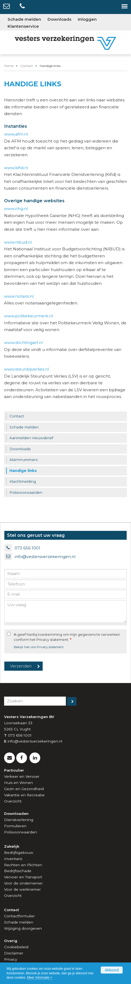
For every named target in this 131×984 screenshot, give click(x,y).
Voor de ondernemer (23, 883)
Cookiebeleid (16, 947)
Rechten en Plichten (23, 865)
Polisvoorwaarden (20, 832)
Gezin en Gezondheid (24, 789)
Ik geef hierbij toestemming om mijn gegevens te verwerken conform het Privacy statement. (67, 637)
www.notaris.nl (18, 296)
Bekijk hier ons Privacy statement (38, 647)
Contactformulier (19, 916)
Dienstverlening (18, 820)
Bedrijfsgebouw (18, 852)
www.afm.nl (16, 134)
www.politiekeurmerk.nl (28, 315)
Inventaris (13, 859)
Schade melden (18, 922)
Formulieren (15, 826)
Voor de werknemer (22, 889)
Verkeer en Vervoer (21, 776)
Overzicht (13, 801)
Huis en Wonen (18, 782)
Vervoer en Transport (23, 877)
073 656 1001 (27, 547)
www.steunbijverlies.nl (26, 369)
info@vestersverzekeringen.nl (45, 556)
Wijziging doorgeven (23, 928)
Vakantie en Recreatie (24, 795)
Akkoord (112, 970)
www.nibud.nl (18, 242)
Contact (26, 66)
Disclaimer (13, 953)
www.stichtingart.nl (23, 342)
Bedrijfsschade (17, 871)
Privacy (10, 959)
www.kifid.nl (16, 167)
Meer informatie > (39, 977)
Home (9, 66)
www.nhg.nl (16, 208)
